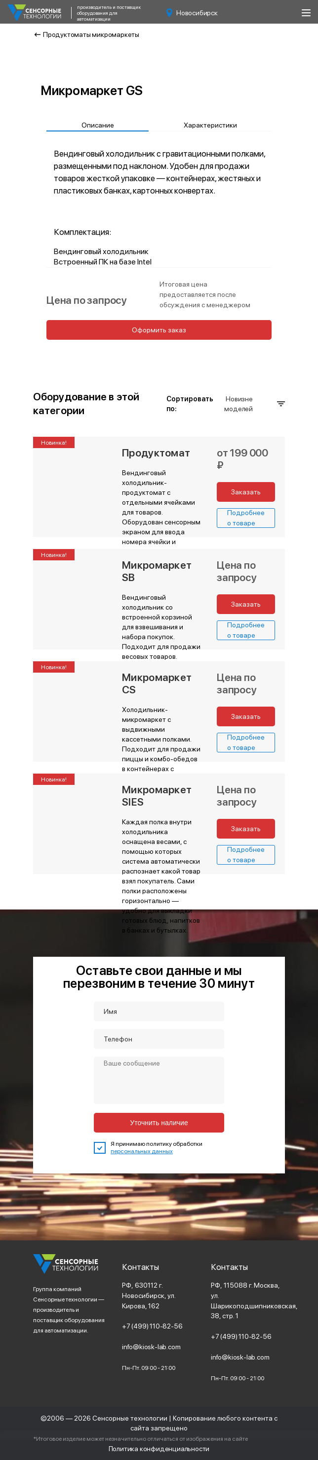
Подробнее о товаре (246, 518)
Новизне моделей (254, 404)
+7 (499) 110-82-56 (152, 1326)
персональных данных (142, 1151)
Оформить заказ (159, 330)
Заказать (246, 492)
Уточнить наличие (159, 1123)
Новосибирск (192, 12)
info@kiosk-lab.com (151, 1347)
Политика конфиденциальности (159, 1449)
